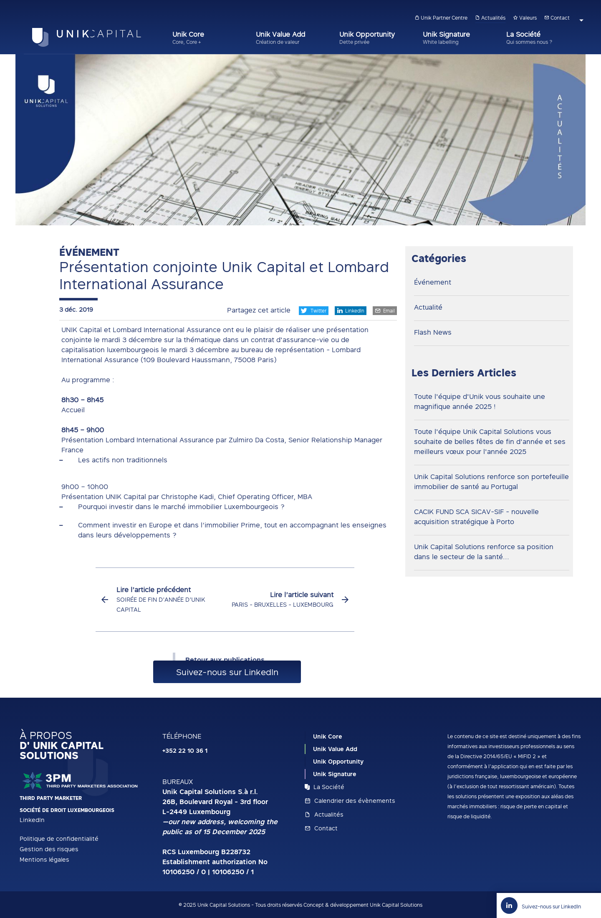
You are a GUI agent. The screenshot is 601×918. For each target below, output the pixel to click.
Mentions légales (44, 859)
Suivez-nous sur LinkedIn (227, 672)
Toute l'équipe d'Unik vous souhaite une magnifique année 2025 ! (479, 401)
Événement (432, 282)
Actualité (428, 307)
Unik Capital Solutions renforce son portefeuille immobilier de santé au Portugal (491, 482)
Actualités (490, 17)
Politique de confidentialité (59, 838)
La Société (324, 786)
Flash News (433, 332)
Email (385, 310)
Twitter (313, 310)
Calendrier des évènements (350, 800)
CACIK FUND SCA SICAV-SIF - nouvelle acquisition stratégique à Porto (476, 517)
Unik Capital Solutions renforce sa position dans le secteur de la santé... (483, 552)
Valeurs (525, 17)
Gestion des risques (49, 849)
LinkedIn (350, 310)
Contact (557, 17)
